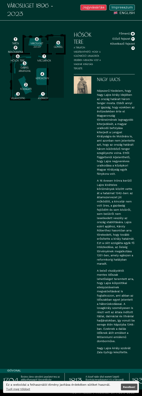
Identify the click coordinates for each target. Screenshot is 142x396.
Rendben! (129, 386)
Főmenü (127, 33)
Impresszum (122, 7)
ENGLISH (124, 13)
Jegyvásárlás (93, 7)
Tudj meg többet (18, 389)
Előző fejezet (123, 38)
